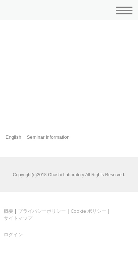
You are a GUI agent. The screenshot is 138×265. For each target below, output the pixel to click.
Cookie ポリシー (88, 211)
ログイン (13, 234)
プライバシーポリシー (42, 211)
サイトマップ (18, 218)
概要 (8, 211)
